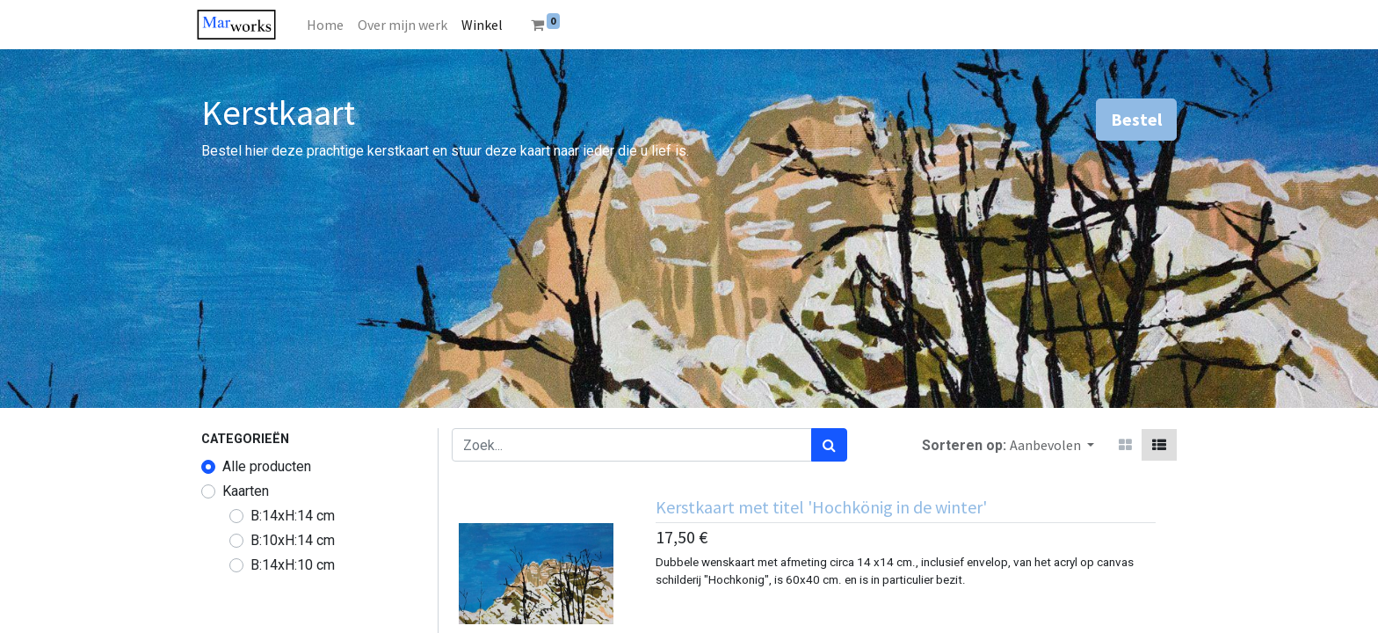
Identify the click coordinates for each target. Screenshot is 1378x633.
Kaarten (245, 491)
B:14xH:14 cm (292, 515)
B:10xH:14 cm (292, 540)
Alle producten (266, 466)
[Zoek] (829, 445)
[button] (1052, 445)
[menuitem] (333, 24)
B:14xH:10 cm (292, 565)
